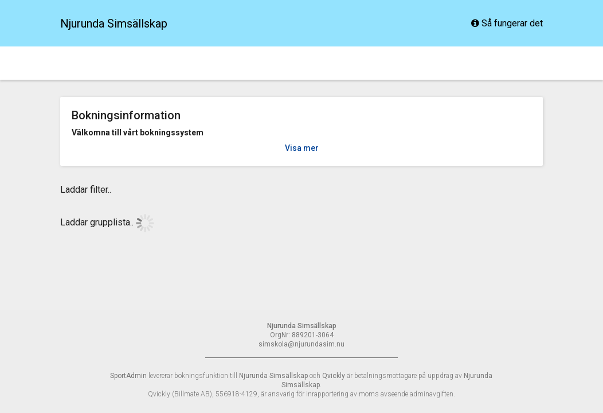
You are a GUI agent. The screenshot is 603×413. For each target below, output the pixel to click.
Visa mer (302, 148)
